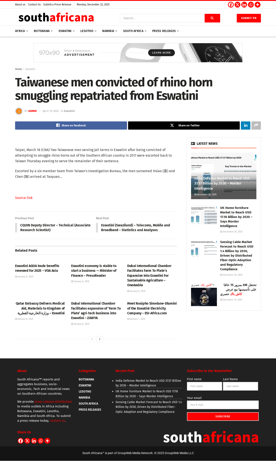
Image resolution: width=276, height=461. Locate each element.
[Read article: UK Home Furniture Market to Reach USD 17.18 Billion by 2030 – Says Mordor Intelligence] (204, 215)
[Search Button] (212, 18)
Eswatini (65, 31)
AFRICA (20, 31)
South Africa (133, 31)
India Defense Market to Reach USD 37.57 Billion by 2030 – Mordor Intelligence (222, 183)
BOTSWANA (86, 380)
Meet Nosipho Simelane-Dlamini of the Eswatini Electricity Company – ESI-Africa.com (152, 308)
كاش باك (236, 294)
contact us (57, 421)
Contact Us (34, 4)
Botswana (42, 31)
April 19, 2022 (51, 111)
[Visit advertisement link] (138, 56)
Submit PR (249, 18)
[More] (257, 5)
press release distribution (53, 402)
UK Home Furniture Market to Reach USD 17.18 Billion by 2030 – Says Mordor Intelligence (236, 217)
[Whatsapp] (251, 5)
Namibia (108, 31)
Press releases (164, 31)
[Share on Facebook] (71, 125)
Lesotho (86, 31)
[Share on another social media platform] (256, 125)
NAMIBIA (84, 398)
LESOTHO (85, 392)
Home (18, 69)
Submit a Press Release (57, 4)
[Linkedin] (244, 5)
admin (32, 111)
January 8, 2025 (24, 276)
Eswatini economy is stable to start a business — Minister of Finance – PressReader (93, 271)
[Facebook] (231, 5)
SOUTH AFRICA (88, 404)
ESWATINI (85, 386)
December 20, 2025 (205, 194)
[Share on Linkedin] (245, 125)
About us (20, 4)
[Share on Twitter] (184, 125)
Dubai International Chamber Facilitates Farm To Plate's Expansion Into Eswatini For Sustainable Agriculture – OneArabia (149, 276)
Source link (24, 198)
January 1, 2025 (136, 319)
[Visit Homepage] (56, 18)
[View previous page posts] (92, 339)
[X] (237, 5)
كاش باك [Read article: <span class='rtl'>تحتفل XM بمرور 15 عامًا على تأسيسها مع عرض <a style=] (206, 285)
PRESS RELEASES (90, 410)
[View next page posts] (100, 339)
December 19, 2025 (231, 299)
